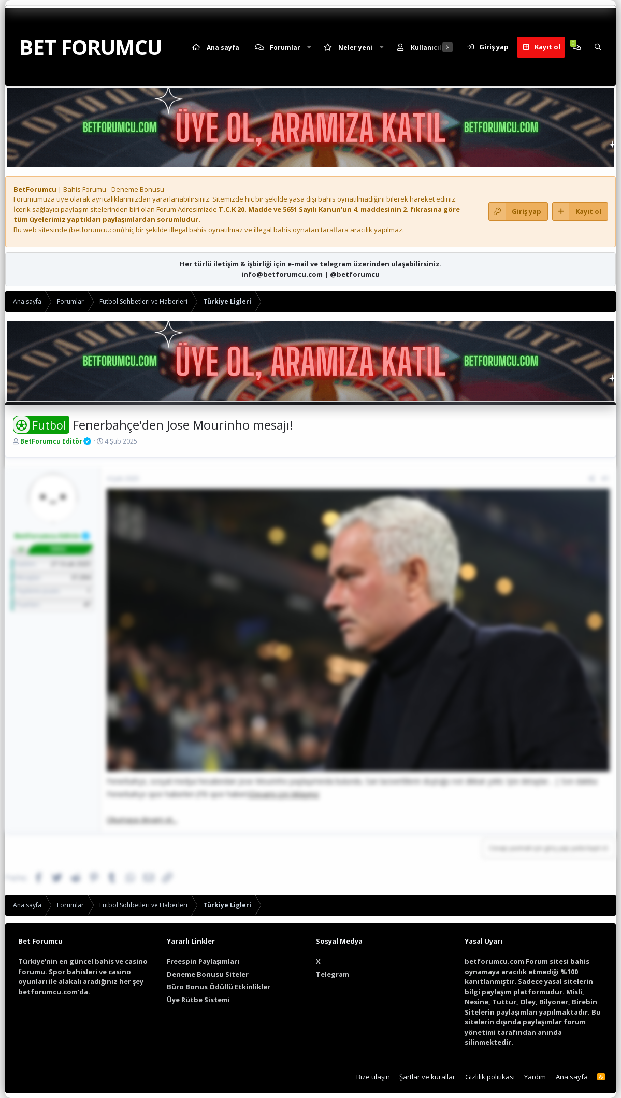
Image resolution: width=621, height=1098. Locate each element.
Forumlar (285, 47)
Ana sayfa (223, 47)
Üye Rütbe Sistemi (198, 999)
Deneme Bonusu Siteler (208, 974)
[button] (309, 47)
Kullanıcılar (430, 47)
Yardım (535, 1076)
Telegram (332, 974)
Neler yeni (355, 47)
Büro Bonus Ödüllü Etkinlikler (218, 986)
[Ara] (597, 47)
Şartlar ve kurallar (427, 1076)
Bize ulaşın (373, 1076)
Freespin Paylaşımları (203, 961)
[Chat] (577, 47)
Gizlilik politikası (490, 1076)
